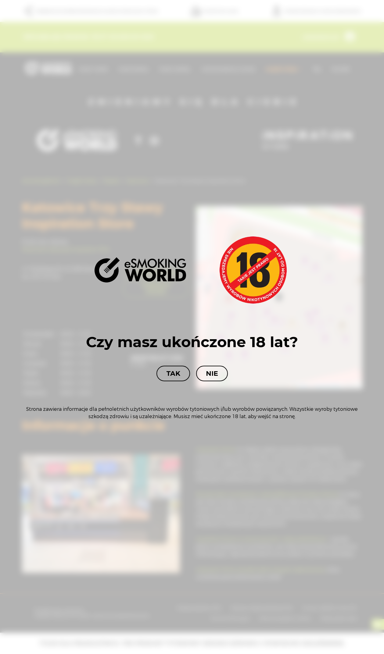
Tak (173, 373)
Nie (212, 373)
